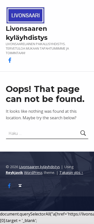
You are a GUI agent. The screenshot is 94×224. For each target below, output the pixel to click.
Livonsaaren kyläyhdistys (39, 166)
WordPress (33, 172)
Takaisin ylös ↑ (71, 172)
